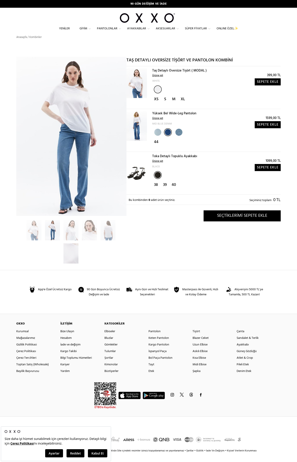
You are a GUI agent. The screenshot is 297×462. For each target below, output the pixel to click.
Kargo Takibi (68, 359)
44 (156, 150)
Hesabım (66, 346)
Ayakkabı (243, 352)
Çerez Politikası (26, 359)
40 (174, 193)
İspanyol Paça (157, 359)
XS (156, 107)
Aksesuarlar (165, 32)
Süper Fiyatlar (196, 32)
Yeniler (64, 32)
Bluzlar (108, 346)
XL (183, 107)
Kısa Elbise (199, 365)
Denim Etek (244, 379)
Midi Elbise (199, 372)
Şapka (196, 379)
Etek (151, 379)
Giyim (83, 32)
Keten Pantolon (158, 346)
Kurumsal (22, 339)
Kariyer (65, 372)
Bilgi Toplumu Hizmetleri (76, 365)
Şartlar (190, 458)
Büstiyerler (111, 379)
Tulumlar (110, 359)
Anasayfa (21, 45)
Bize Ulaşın (67, 339)
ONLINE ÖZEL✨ (227, 32)
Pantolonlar (107, 32)
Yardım (65, 379)
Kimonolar (111, 372)
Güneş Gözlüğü (247, 359)
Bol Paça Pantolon (160, 365)
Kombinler (35, 45)
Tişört (196, 339)
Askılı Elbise (200, 359)
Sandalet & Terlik (248, 346)
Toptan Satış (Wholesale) (32, 372)
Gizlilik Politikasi (26, 352)
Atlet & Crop (245, 365)
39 (165, 193)
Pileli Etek (243, 372)
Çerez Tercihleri (26, 365)
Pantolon (154, 339)
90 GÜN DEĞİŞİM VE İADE (148, 3)
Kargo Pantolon (158, 352)
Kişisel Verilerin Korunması (242, 458)
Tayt (151, 372)
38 (156, 193)
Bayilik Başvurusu (27, 379)
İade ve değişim (70, 352)
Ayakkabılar (136, 32)
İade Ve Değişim (215, 458)
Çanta (240, 339)
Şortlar (108, 365)
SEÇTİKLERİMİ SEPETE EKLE (242, 223)
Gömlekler (111, 352)
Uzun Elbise (200, 352)
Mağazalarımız (25, 346)
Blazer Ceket (201, 346)
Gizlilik (200, 458)
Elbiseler (109, 339)
